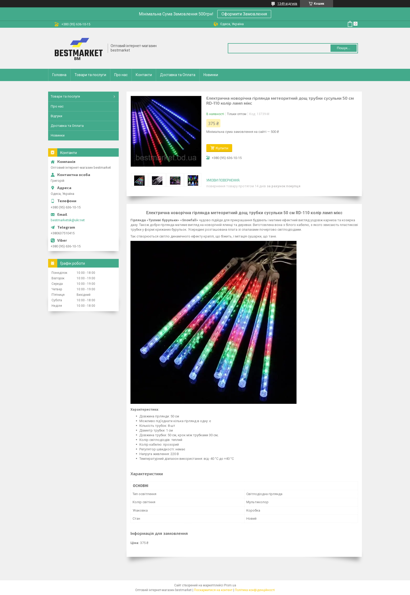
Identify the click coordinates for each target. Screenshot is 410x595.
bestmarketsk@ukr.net (68, 220)
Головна (59, 75)
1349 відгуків (287, 3)
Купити (222, 148)
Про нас (121, 75)
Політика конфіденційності (255, 590)
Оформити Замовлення (244, 14)
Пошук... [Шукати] (343, 48)
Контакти (144, 75)
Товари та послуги (90, 75)
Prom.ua (230, 585)
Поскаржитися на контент (213, 590)
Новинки (210, 75)
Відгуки (56, 116)
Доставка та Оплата (177, 75)
